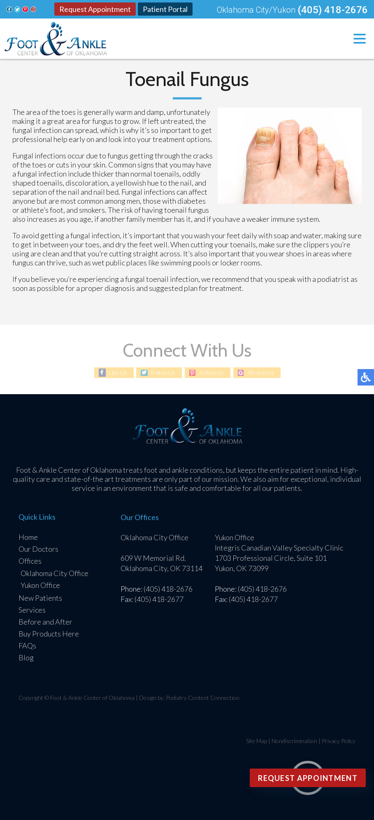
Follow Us (163, 372)
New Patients (40, 597)
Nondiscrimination (294, 740)
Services (32, 609)
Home (28, 536)
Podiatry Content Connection (202, 697)
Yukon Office (40, 585)
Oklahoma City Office (54, 573)
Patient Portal (165, 9)
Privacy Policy (338, 740)
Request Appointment (95, 9)
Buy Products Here (49, 633)
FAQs (27, 645)
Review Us (261, 372)
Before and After (45, 621)
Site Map (256, 740)
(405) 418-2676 (332, 10)
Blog (26, 657)
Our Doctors (38, 548)
